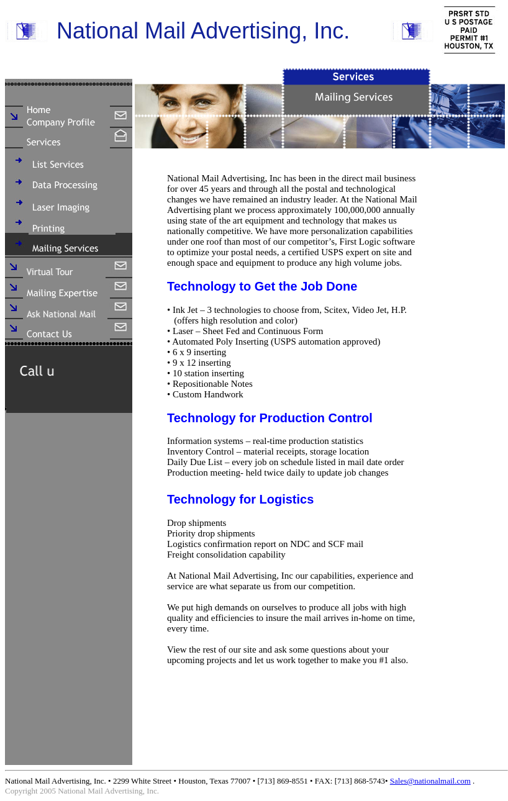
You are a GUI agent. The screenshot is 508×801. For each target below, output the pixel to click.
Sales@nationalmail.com (430, 780)
